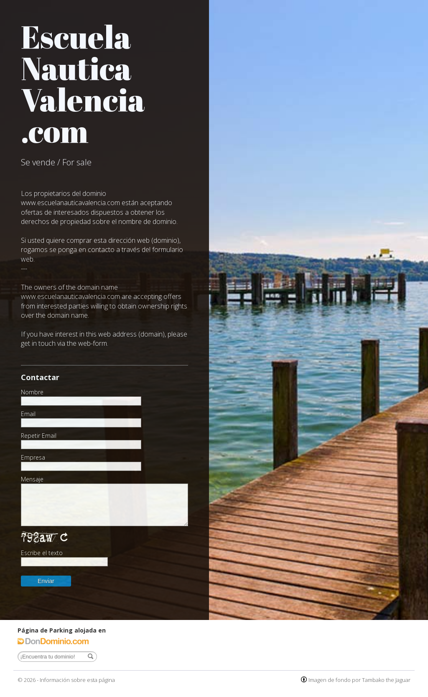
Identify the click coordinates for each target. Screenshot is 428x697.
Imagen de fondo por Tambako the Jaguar (359, 680)
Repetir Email (38, 435)
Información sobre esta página (77, 680)
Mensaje (32, 479)
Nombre (32, 392)
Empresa (33, 457)
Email (28, 414)
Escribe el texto (42, 553)
